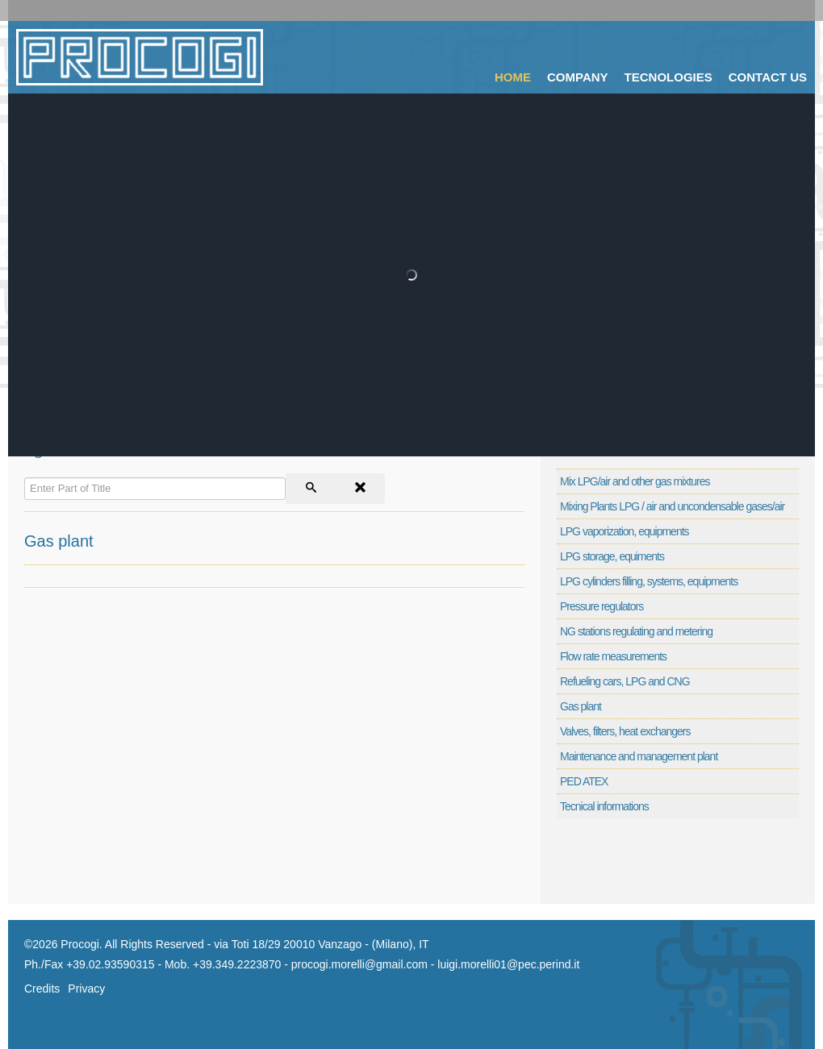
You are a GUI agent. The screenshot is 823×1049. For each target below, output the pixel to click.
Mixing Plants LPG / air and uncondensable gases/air (672, 506)
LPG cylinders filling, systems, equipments (648, 581)
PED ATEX (584, 781)
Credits (42, 988)
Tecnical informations (604, 806)
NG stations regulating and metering (636, 631)
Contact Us (768, 77)
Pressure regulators (601, 606)
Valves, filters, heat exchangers (625, 731)
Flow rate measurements (613, 656)
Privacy (86, 988)
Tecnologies (668, 77)
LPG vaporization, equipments (624, 531)
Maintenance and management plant (638, 756)
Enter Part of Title (24, 473)
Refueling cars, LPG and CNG (625, 681)
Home (513, 77)
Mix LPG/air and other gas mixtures (634, 481)
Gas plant (59, 541)
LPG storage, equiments (612, 556)
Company (577, 77)
